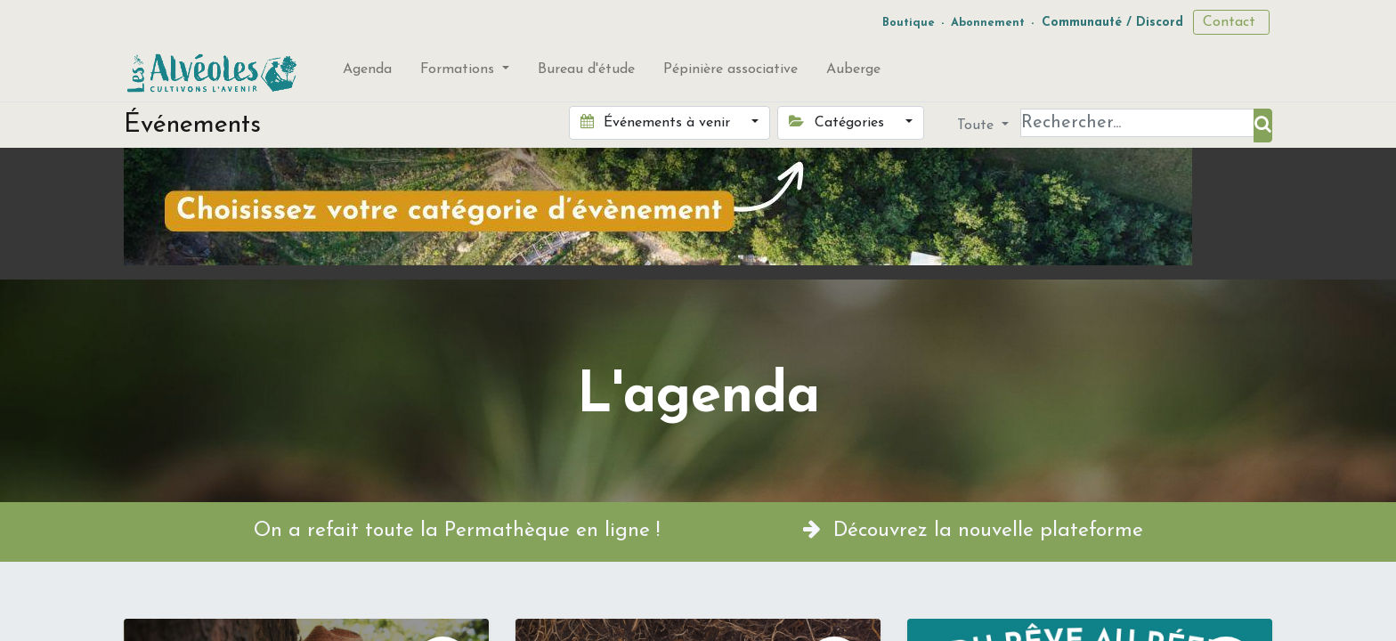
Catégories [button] (838, 122)
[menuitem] (367, 73)
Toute (977, 125)
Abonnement (988, 22)
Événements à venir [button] (657, 122)
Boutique (908, 22)
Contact (1231, 22)
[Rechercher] (1263, 125)
